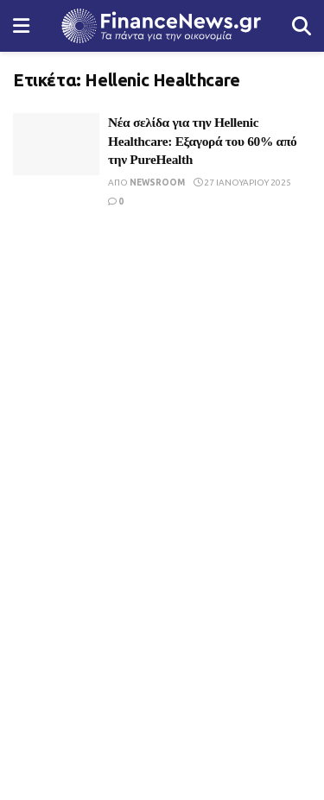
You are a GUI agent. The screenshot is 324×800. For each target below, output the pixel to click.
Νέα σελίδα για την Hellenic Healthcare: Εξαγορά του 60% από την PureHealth (202, 141)
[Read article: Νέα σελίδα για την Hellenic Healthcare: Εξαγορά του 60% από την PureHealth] (56, 144)
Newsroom (157, 182)
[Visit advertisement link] (162, 371)
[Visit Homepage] (161, 26)
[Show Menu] (21, 26)
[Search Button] (301, 26)
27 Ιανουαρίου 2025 (242, 182)
